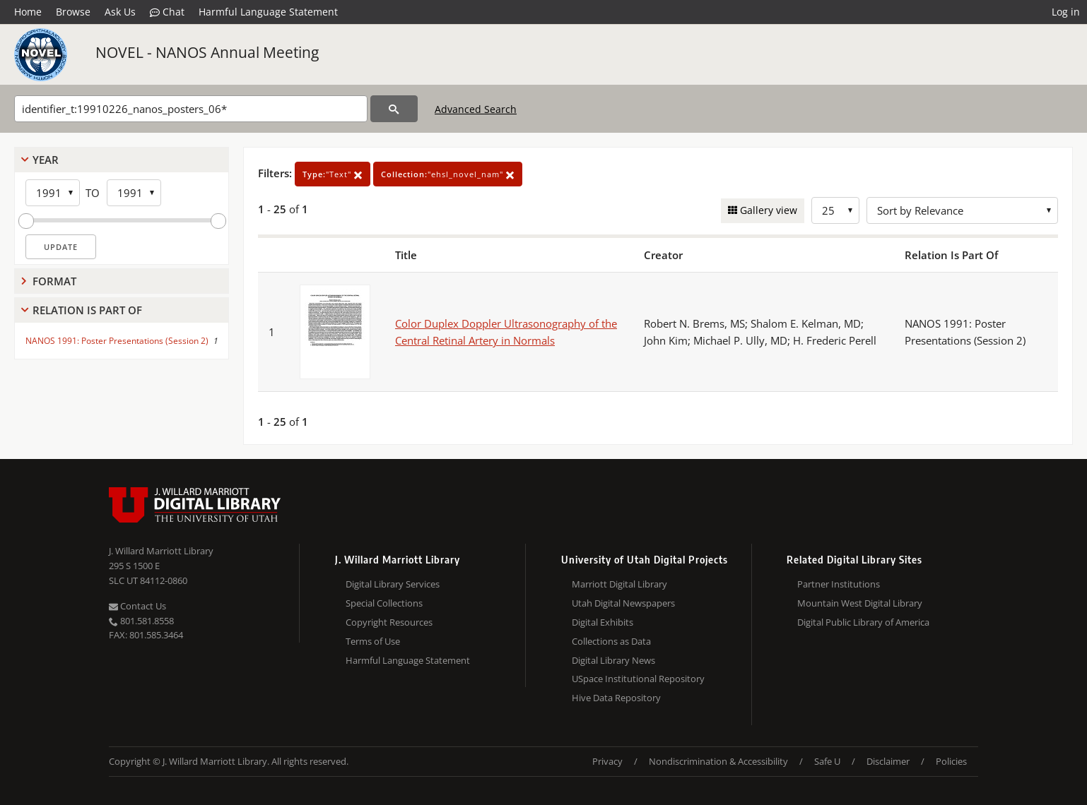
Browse (73, 11)
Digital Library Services (393, 584)
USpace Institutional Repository (638, 678)
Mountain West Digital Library (859, 603)
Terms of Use (373, 641)
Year (46, 160)
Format (54, 281)
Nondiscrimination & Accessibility (718, 761)
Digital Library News (613, 660)
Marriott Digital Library (619, 584)
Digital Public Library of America (863, 622)
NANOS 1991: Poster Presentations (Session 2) (116, 341)
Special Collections (384, 603)
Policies (951, 761)
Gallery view (767, 210)
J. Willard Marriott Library (161, 550)
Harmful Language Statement (268, 11)
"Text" (332, 174)
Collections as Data (611, 641)
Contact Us (137, 606)
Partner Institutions (838, 584)
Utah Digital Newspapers (623, 603)
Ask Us (120, 11)
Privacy (607, 761)
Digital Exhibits (602, 622)
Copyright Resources (389, 622)
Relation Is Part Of (87, 310)
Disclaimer (888, 761)
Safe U (827, 761)
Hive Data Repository (616, 697)
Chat (167, 12)
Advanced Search (476, 109)
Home (28, 11)
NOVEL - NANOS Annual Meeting (207, 52)
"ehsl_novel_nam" (448, 174)
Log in (1066, 11)
